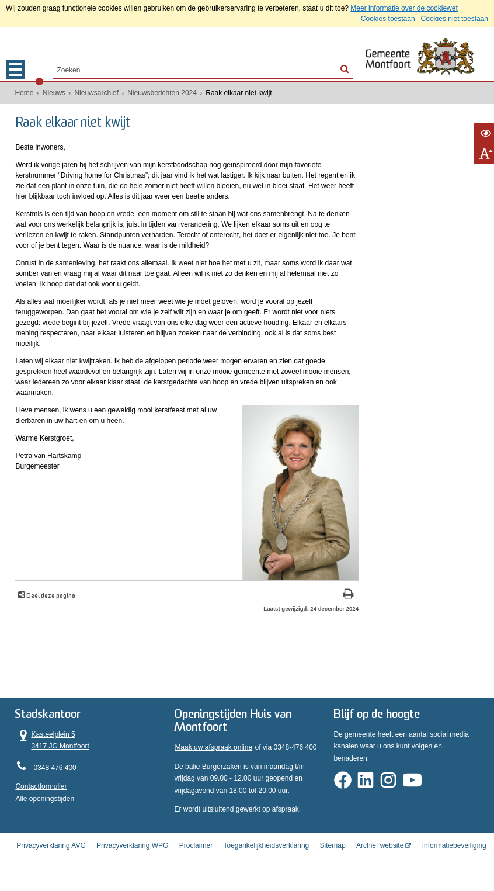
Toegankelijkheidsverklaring (266, 858)
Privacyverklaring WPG (132, 858)
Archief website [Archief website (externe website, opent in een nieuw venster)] (379, 858)
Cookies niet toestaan (454, 19)
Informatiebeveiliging (454, 858)
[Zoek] (344, 68)
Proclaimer (196, 858)
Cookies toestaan (388, 19)
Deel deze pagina (50, 615)
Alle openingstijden (44, 814)
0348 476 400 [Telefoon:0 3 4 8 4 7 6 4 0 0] (54, 783)
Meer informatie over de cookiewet (403, 8)
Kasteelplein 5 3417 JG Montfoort (52, 755)
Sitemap (333, 858)
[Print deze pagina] (288, 613)
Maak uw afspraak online (213, 764)
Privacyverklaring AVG (50, 858)
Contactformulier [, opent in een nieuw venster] (41, 802)
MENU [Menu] (15, 69)
